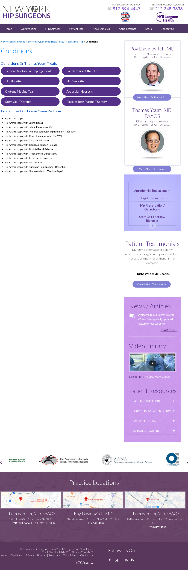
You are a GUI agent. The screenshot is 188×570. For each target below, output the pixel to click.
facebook (111, 561)
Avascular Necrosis (79, 91)
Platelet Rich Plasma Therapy (86, 102)
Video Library (147, 346)
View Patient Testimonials (151, 284)
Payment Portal (144, 420)
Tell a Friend (70, 555)
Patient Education (146, 401)
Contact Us (167, 28)
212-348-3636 (169, 8)
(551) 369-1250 (157, 527)
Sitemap (41, 555)
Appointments (127, 28)
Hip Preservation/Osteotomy (152, 207)
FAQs (148, 28)
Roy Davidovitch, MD (93, 513)
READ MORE (169, 330)
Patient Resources (153, 390)
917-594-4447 (126, 8)
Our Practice (28, 28)
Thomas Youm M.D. (82, 552)
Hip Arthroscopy (152, 198)
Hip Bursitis (13, 81)
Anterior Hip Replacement (152, 190)
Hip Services (52, 28)
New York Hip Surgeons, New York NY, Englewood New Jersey (32, 41)
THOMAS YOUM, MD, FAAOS (167, 4)
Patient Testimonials (152, 243)
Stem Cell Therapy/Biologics (152, 218)
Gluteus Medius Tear (19, 91)
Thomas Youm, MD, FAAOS (152, 113)
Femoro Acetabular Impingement (28, 71)
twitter (118, 561)
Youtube (125, 561)
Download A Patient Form (152, 410)
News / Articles (150, 306)
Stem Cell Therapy (18, 102)
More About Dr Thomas (152, 168)
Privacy (29, 555)
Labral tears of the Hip (81, 71)
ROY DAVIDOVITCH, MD (125, 4)
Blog (132, 561)
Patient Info (76, 28)
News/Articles (101, 28)
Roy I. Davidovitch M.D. (55, 552)
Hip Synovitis (75, 81)
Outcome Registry (146, 430)
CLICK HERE (137, 376)
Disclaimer (16, 555)
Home (8, 28)
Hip (82, 41)
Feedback (54, 555)
